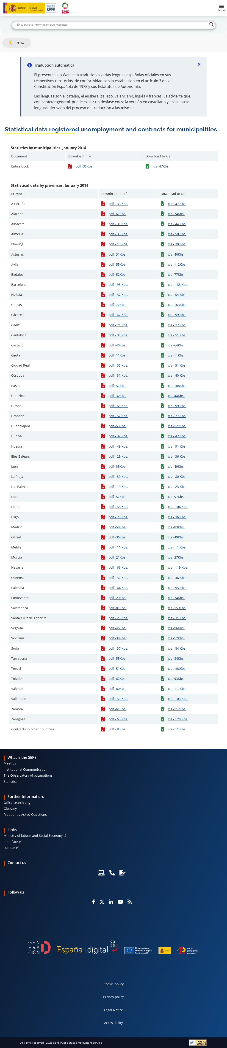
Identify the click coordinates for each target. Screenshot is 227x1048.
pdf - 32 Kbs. (118, 436)
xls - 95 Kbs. (177, 588)
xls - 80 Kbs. (177, 476)
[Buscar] (113, 25)
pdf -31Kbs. (117, 254)
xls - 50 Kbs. (177, 234)
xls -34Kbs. (176, 598)
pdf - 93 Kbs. (118, 284)
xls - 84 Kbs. (177, 648)
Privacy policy (113, 997)
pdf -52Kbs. (117, 274)
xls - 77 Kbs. (177, 416)
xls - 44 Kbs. (177, 224)
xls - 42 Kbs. (177, 436)
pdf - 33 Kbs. (118, 234)
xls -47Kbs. (161, 166)
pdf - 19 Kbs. (118, 244)
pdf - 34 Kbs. (118, 335)
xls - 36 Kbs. (177, 456)
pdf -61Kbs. (117, 709)
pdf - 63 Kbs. (118, 719)
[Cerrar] (199, 64)
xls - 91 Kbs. (177, 446)
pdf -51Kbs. (117, 668)
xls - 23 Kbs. (177, 486)
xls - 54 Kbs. (177, 294)
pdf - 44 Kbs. (118, 588)
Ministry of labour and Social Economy (33, 835)
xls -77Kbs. (176, 274)
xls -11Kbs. (176, 355)
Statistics (10, 781)
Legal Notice (113, 1010)
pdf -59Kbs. (117, 527)
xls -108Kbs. (177, 386)
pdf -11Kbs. (117, 355)
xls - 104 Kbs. (178, 507)
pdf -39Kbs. (117, 638)
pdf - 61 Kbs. (118, 406)
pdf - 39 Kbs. (118, 476)
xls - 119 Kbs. (178, 567)
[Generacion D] (113, 947)
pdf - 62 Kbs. (118, 315)
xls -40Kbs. (176, 254)
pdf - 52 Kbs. (118, 416)
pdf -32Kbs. (117, 396)
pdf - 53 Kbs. (118, 699)
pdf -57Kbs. (117, 386)
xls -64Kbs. (176, 345)
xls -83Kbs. (176, 527)
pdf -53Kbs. (117, 426)
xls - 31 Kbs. (177, 618)
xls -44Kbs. (176, 396)
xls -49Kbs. (176, 466)
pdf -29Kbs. (117, 598)
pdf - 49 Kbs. (118, 446)
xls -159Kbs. (177, 608)
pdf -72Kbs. (117, 305)
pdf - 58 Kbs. (118, 507)
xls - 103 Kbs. (178, 699)
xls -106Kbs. (177, 668)
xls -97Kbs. (176, 496)
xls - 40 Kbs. (177, 375)
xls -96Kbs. (176, 628)
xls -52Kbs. (176, 638)
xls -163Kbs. (177, 305)
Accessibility (113, 1023)
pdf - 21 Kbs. (118, 325)
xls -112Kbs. (177, 264)
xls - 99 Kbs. (177, 315)
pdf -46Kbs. (117, 628)
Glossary (10, 808)
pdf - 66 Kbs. (118, 567)
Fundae (9, 847)
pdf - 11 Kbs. (118, 547)
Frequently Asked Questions (25, 814)
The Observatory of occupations (28, 775)
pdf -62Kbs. (117, 678)
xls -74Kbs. (176, 214)
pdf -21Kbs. (117, 557)
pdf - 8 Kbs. (117, 729)
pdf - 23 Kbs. (118, 618)
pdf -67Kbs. (117, 214)
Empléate (11, 842)
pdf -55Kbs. (117, 264)
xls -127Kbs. (177, 426)
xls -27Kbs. (176, 557)
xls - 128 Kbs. (178, 719)
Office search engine (19, 802)
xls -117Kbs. (177, 688)
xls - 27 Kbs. (177, 325)
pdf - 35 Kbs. (118, 204)
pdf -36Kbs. (117, 537)
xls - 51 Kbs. (177, 335)
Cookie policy (114, 984)
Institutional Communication (25, 769)
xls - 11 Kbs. (177, 547)
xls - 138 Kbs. (178, 284)
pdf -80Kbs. (117, 688)
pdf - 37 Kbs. (118, 294)
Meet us (10, 763)
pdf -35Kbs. (84, 166)
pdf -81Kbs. (117, 608)
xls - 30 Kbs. (177, 244)
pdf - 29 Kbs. (118, 456)
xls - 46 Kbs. (177, 577)
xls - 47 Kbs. (177, 204)
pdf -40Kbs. (117, 345)
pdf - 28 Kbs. (118, 517)
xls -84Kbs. (176, 658)
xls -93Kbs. (176, 678)
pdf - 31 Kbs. (118, 224)
